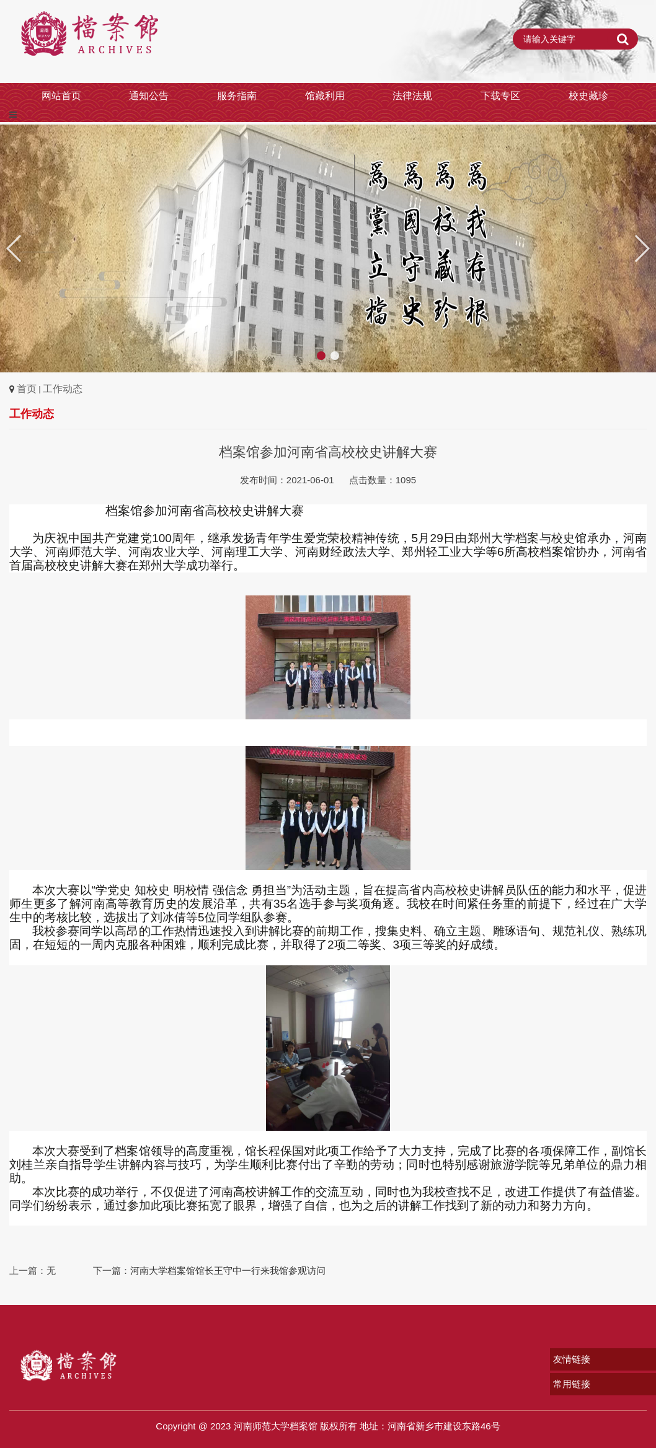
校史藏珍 (588, 95)
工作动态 (62, 389)
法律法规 (412, 95)
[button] (641, 248)
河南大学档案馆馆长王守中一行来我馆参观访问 (228, 1270)
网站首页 (61, 95)
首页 (27, 389)
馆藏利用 (325, 95)
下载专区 (500, 95)
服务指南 (237, 95)
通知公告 (149, 95)
